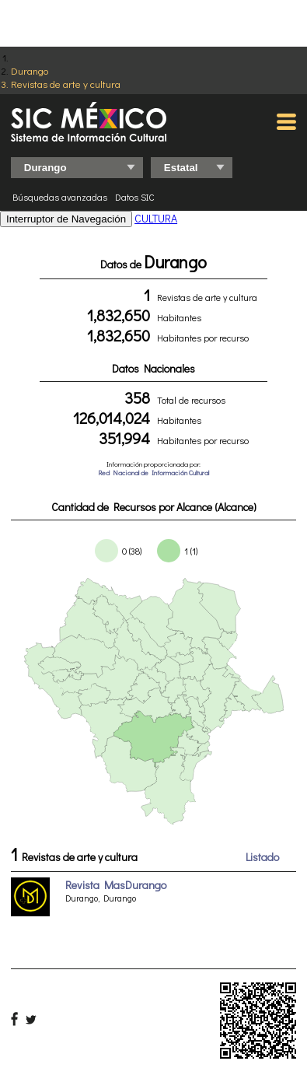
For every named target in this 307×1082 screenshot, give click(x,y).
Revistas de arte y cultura (65, 83)
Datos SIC (135, 197)
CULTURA (155, 218)
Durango (29, 70)
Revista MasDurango (115, 884)
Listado (262, 856)
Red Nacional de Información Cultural (153, 472)
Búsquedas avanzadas (59, 197)
